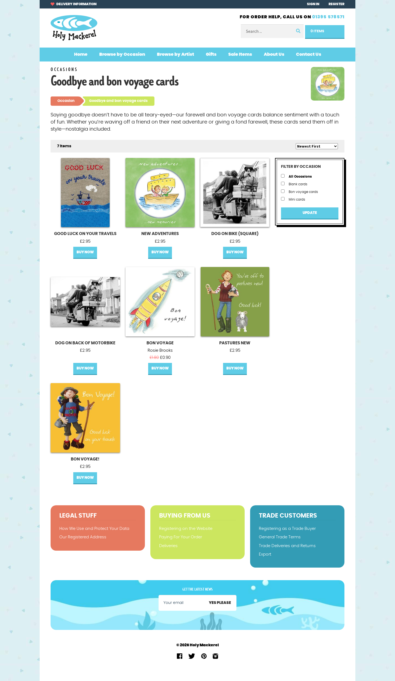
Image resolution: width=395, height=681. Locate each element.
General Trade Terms (280, 537)
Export (265, 554)
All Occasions (296, 176)
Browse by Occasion (122, 54)
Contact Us (308, 54)
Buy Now (85, 252)
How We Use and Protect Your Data (94, 529)
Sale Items (240, 54)
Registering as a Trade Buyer (287, 529)
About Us (274, 54)
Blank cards (294, 184)
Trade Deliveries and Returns (287, 546)
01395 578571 (328, 17)
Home (80, 54)
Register (336, 4)
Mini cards (293, 199)
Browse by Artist (175, 54)
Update (310, 213)
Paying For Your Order (180, 537)
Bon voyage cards (299, 191)
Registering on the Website (185, 529)
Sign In (313, 4)
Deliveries (168, 546)
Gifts (211, 54)
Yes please (220, 603)
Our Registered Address (82, 537)
